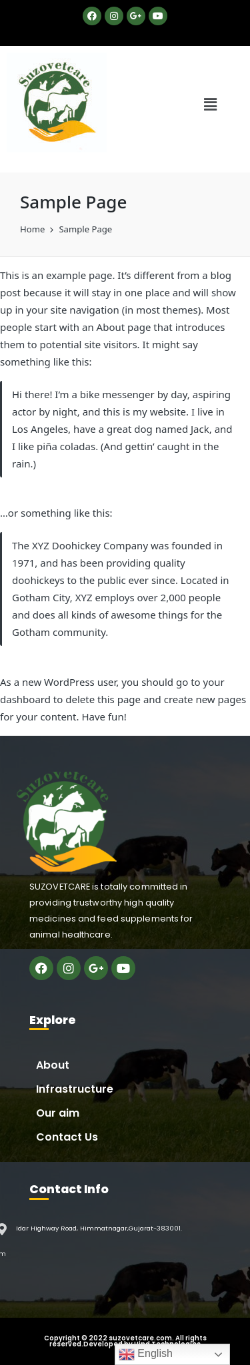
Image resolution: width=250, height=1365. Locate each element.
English (146, 1354)
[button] (210, 104)
